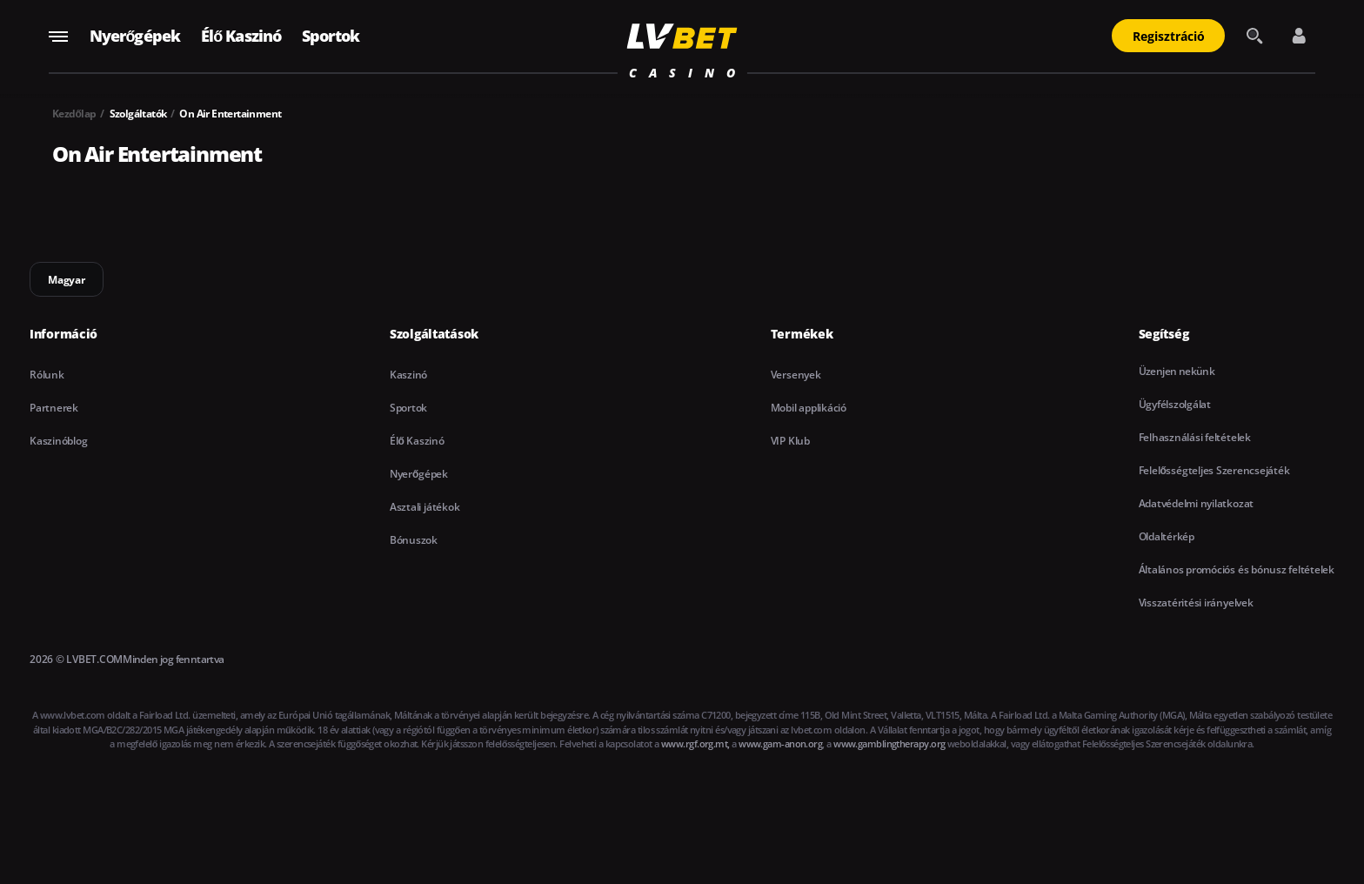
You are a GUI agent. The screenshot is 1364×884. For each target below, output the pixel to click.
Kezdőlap (74, 113)
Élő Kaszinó (241, 35)
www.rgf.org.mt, (695, 743)
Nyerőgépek (135, 35)
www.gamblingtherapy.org (889, 743)
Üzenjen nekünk (1177, 371)
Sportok (330, 35)
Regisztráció (1169, 36)
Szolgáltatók (138, 113)
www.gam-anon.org (780, 743)
